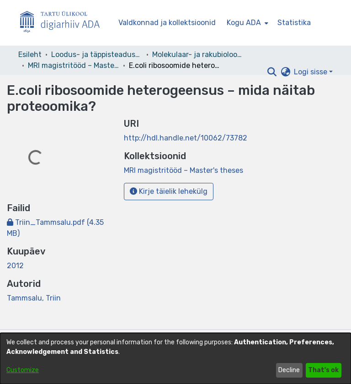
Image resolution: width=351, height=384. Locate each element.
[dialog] (175, 358)
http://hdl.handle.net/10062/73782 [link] (185, 138)
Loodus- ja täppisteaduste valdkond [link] (97, 54)
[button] (271, 72)
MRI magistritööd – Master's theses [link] (73, 65)
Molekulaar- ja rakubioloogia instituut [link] (198, 54)
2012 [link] (15, 265)
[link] (183, 170)
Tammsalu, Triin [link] (34, 298)
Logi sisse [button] (311, 71)
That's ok (323, 370)
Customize (22, 370)
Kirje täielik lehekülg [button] (168, 191)
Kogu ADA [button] (244, 22)
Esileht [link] (30, 54)
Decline (289, 370)
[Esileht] (63, 23)
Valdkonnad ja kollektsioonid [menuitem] (167, 22)
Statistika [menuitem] (294, 22)
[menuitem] (246, 23)
